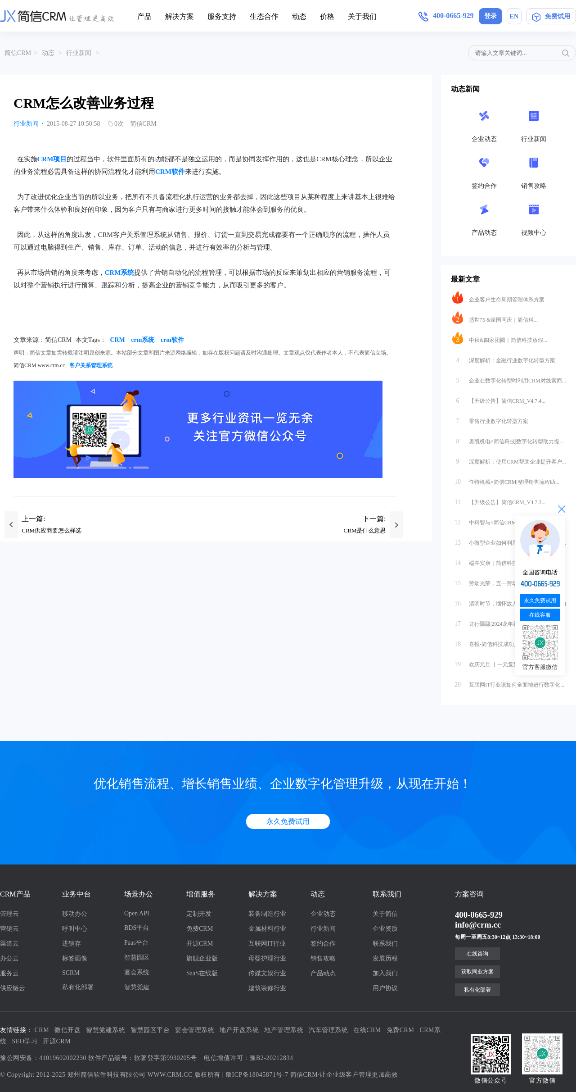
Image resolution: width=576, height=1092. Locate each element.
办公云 (9, 958)
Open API (136, 913)
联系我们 (385, 943)
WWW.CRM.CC (170, 1074)
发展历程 (385, 958)
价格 (327, 16)
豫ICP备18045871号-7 (256, 1074)
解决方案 (179, 16)
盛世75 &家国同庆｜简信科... (495, 317)
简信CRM (17, 53)
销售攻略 (323, 958)
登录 (490, 16)
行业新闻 (78, 53)
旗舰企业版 (202, 958)
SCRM (71, 972)
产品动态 (323, 973)
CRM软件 (170, 171)
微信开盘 (67, 1030)
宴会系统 (136, 972)
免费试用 (551, 18)
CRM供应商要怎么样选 (51, 530)
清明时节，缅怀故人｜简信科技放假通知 (509, 601)
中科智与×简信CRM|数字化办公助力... (505, 520)
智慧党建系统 (105, 1030)
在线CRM (367, 1030)
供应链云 (12, 988)
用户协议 (385, 988)
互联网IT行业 (267, 943)
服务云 (9, 973)
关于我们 (362, 16)
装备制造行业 (267, 913)
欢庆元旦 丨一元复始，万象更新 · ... (503, 662)
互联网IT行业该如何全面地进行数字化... (508, 682)
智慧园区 (136, 957)
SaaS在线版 (202, 973)
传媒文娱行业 (267, 973)
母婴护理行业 (267, 958)
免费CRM (199, 928)
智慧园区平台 (150, 1030)
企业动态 (323, 913)
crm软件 (172, 340)
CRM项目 (52, 159)
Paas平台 (136, 942)
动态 (299, 16)
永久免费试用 (288, 821)
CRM (117, 340)
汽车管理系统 (328, 1030)
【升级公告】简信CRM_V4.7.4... (498, 398)
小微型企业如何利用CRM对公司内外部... (509, 540)
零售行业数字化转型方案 (490, 419)
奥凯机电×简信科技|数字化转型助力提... (507, 439)
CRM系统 (120, 272)
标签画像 (74, 958)
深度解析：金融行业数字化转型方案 (503, 358)
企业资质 (385, 928)
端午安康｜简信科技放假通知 (495, 561)
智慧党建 (136, 987)
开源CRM (199, 943)
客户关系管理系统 (90, 365)
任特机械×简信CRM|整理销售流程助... (505, 479)
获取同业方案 (477, 972)
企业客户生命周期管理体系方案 (498, 297)
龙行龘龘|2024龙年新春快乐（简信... (503, 621)
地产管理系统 (283, 1030)
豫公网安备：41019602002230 (43, 1058)
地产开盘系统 (239, 1030)
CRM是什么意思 (365, 530)
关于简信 (385, 913)
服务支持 (221, 16)
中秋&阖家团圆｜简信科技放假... (499, 338)
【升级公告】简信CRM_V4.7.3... (498, 500)
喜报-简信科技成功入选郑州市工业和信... (509, 642)
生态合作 (264, 16)
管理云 (9, 913)
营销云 (9, 928)
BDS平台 (136, 927)
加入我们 (385, 973)
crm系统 (142, 340)
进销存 (71, 943)
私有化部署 (78, 987)
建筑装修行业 (267, 988)
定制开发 (199, 913)
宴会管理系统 (194, 1030)
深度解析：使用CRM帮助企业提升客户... (509, 459)
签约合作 (323, 943)
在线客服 (540, 615)
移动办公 (74, 913)
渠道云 (9, 943)
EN (514, 16)
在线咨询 (477, 954)
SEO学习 (25, 1041)
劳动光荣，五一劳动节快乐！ (495, 581)
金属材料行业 (267, 928)
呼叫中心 (74, 928)
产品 (144, 16)
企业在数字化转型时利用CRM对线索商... (509, 378)
